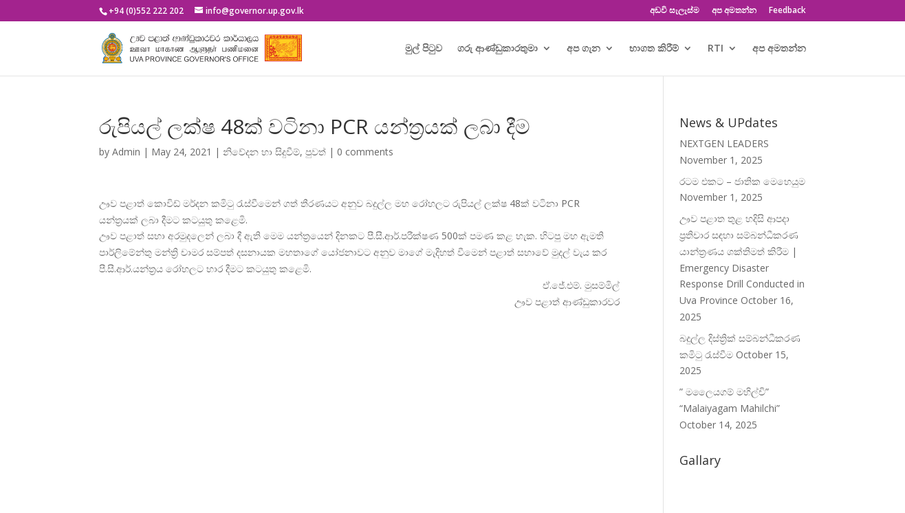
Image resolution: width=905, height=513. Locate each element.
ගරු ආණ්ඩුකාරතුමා (497, 48)
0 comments (365, 151)
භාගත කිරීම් (654, 48)
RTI (715, 48)
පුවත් (315, 151)
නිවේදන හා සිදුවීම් (261, 151)
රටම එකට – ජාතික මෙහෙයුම (742, 181)
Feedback (787, 11)
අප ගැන (583, 48)
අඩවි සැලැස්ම (674, 11)
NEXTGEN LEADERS (724, 143)
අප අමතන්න (734, 11)
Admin (126, 151)
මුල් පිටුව (423, 48)
